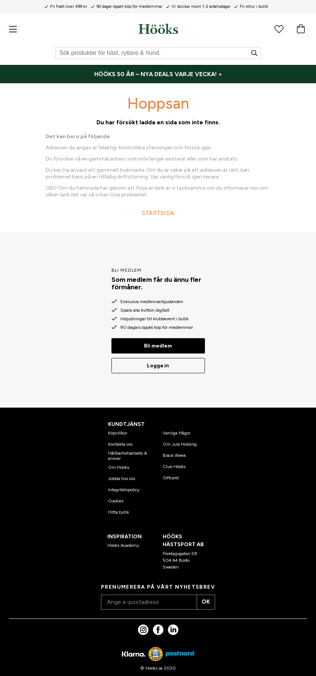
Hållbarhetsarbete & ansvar (127, 453)
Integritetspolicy (123, 487)
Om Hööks (118, 464)
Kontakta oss (120, 441)
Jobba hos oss (121, 476)
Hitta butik (118, 509)
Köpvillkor (117, 430)
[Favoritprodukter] (279, 28)
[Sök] (158, 53)
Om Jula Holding (180, 441)
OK (203, 599)
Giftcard (171, 475)
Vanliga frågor (176, 430)
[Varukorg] (300, 28)
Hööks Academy (123, 542)
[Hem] (158, 29)
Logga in (158, 363)
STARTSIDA (158, 212)
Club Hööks (174, 464)
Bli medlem (158, 343)
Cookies (115, 498)
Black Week (174, 452)
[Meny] (13, 29)
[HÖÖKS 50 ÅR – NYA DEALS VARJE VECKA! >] (158, 74)
